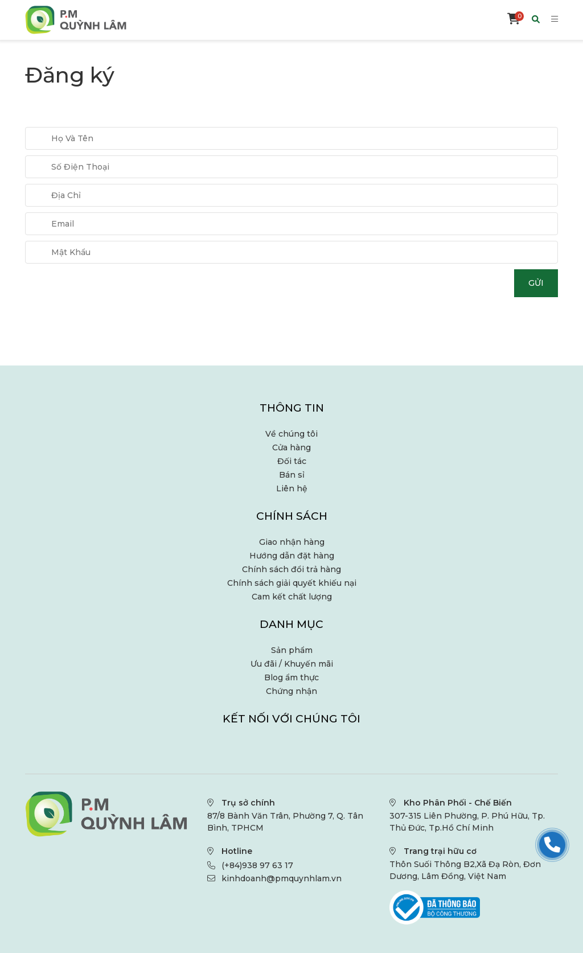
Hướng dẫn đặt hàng (291, 556)
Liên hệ (291, 488)
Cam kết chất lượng (292, 596)
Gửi (536, 283)
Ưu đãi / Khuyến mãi (292, 664)
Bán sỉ (292, 475)
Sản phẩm (292, 650)
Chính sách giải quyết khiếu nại (291, 583)
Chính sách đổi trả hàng (291, 569)
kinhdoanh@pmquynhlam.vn (281, 878)
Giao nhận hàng (292, 542)
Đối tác (291, 461)
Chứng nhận (291, 691)
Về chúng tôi (291, 434)
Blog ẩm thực (291, 677)
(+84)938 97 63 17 (257, 865)
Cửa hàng (291, 447)
